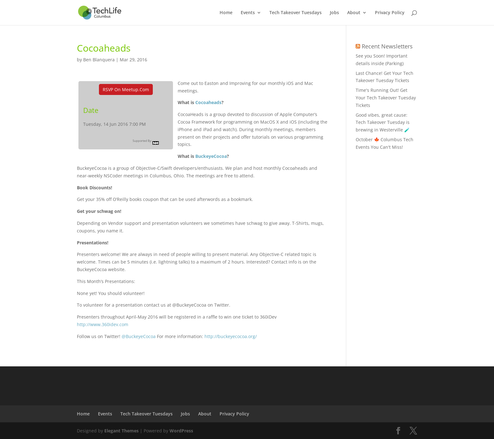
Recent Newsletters (387, 46)
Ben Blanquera (99, 60)
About (353, 12)
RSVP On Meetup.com (126, 89)
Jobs (334, 12)
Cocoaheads (208, 102)
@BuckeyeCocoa (139, 336)
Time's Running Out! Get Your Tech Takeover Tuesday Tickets (386, 97)
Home (226, 12)
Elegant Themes (121, 431)
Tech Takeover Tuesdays (295, 12)
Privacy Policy (390, 12)
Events (248, 12)
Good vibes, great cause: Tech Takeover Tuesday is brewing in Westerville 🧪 (383, 122)
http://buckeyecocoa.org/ (230, 336)
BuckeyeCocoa (211, 156)
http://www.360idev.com (102, 324)
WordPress (181, 431)
